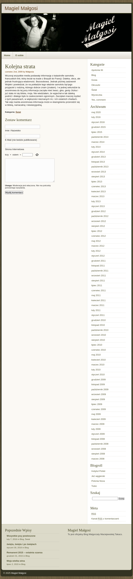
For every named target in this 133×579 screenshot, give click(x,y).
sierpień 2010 (98, 340)
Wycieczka (96, 95)
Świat (18, 112)
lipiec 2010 (96, 345)
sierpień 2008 (98, 453)
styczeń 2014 (98, 152)
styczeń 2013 (98, 206)
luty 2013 (96, 201)
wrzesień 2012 (98, 221)
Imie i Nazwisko (13, 130)
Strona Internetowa (14, 149)
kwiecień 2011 (98, 300)
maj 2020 (96, 112)
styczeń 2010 (98, 374)
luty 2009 (96, 429)
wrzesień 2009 (98, 394)
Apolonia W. (97, 70)
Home (7, 55)
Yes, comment (98, 99)
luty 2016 (96, 117)
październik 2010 (99, 330)
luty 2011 (96, 310)
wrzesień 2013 (98, 171)
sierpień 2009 (98, 399)
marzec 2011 (97, 305)
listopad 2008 (98, 439)
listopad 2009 (98, 384)
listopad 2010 (98, 325)
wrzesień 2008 (98, 449)
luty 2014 (96, 147)
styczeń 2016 (98, 122)
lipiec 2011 (96, 285)
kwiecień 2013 (98, 191)
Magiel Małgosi (21, 8)
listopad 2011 (98, 265)
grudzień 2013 (98, 156)
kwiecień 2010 (98, 359)
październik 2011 (99, 270)
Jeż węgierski (98, 476)
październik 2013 (99, 166)
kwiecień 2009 (98, 419)
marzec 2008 (97, 458)
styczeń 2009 (98, 434)
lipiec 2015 (96, 132)
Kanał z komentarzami (105, 518)
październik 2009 (99, 389)
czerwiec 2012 (98, 236)
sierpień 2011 (98, 280)
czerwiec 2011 (98, 290)
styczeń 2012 (98, 255)
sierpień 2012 (98, 226)
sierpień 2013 (98, 176)
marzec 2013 (97, 196)
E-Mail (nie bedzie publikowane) (21, 140)
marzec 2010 (97, 364)
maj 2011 (96, 295)
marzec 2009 (97, 424)
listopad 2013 (98, 161)
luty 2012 (96, 251)
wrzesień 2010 (98, 335)
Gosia (94, 80)
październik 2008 (99, 443)
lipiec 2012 (96, 231)
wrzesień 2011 (98, 275)
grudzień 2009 (98, 379)
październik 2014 (99, 137)
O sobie (19, 55)
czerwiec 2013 (98, 186)
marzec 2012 (97, 246)
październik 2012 (99, 216)
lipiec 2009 (96, 404)
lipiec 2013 (96, 181)
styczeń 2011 (98, 315)
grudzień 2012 (98, 211)
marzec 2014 (97, 142)
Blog (93, 75)
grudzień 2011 (98, 260)
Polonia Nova (98, 481)
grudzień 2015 (98, 127)
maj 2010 (96, 354)
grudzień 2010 (98, 320)
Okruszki (95, 85)
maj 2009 (96, 414)
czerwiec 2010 (98, 350)
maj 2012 (96, 241)
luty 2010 (96, 369)
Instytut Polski (98, 471)
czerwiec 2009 (98, 409)
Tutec (94, 486)
